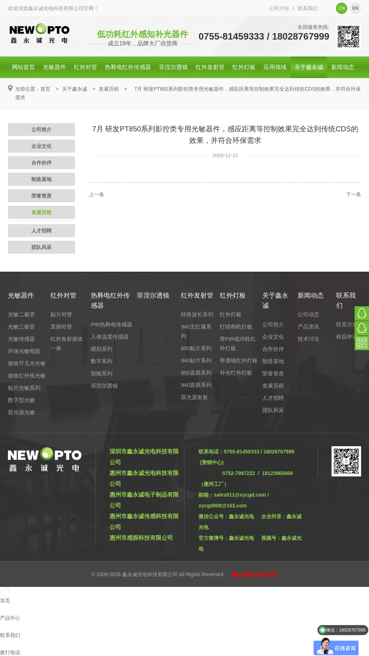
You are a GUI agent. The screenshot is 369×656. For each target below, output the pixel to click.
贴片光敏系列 (24, 388)
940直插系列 (196, 385)
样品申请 (347, 337)
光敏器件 (54, 67)
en (355, 8)
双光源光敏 (21, 412)
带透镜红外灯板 (239, 360)
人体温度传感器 (110, 337)
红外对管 (85, 67)
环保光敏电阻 (24, 351)
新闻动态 (342, 67)
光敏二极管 (21, 314)
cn (341, 8)
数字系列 (101, 361)
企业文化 (41, 146)
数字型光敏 (21, 400)
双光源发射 (194, 397)
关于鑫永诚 (308, 67)
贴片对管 (61, 314)
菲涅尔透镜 (173, 67)
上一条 (96, 194)
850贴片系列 (196, 348)
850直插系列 (196, 373)
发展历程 (109, 89)
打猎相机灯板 (236, 327)
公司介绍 (279, 8)
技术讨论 (308, 339)
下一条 (353, 194)
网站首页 (23, 67)
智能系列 (101, 373)
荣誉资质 (41, 196)
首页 (45, 89)
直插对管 (61, 327)
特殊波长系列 (197, 314)
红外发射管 (210, 67)
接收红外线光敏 (27, 375)
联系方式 (347, 324)
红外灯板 (243, 67)
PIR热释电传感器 (111, 324)
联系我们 (308, 8)
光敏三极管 (21, 327)
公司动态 (308, 314)
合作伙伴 (41, 163)
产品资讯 (308, 327)
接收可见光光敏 (27, 363)
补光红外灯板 (236, 373)
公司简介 (41, 129)
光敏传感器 (21, 339)
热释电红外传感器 (128, 67)
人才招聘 (41, 231)
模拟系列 (101, 349)
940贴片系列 (196, 360)
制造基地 (41, 179)
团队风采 (41, 247)
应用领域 (274, 67)
